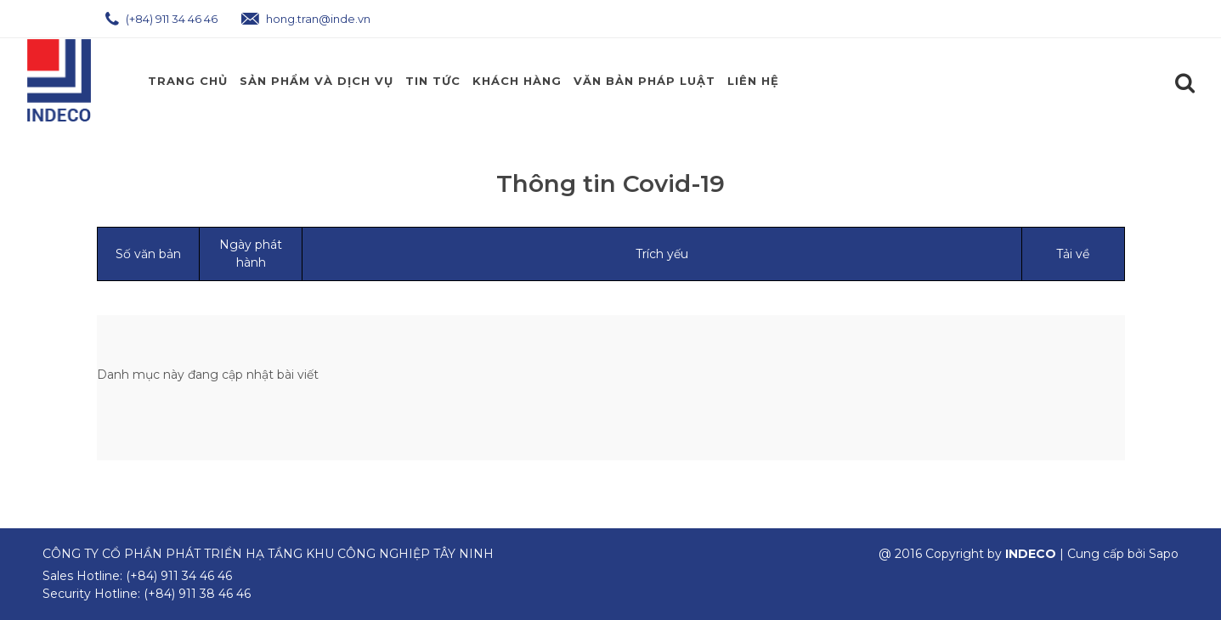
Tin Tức (433, 80)
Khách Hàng (517, 80)
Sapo (1164, 553)
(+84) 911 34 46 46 (161, 18)
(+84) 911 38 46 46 (197, 593)
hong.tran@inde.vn (305, 18)
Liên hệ (753, 80)
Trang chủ (188, 80)
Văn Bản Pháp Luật (644, 80)
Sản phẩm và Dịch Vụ (316, 80)
